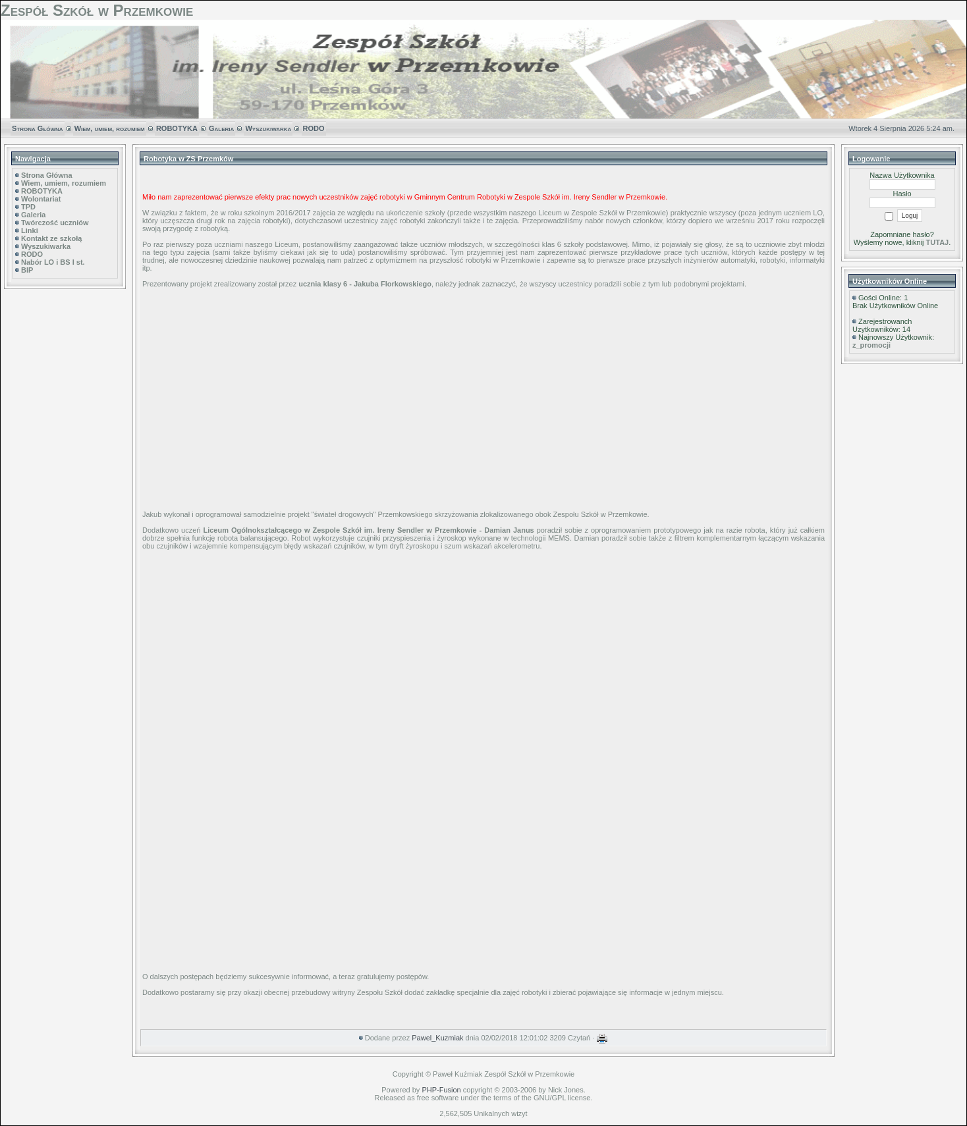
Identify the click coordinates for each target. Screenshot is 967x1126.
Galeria (221, 128)
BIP (27, 270)
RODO (314, 128)
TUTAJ (937, 242)
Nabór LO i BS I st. (53, 262)
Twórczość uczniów (54, 223)
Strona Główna (37, 128)
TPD (28, 207)
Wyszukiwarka (268, 128)
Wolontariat (41, 199)
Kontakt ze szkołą (51, 238)
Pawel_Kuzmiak (437, 1038)
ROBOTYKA (177, 128)
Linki (29, 230)
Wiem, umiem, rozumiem (109, 128)
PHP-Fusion (441, 1090)
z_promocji (871, 345)
